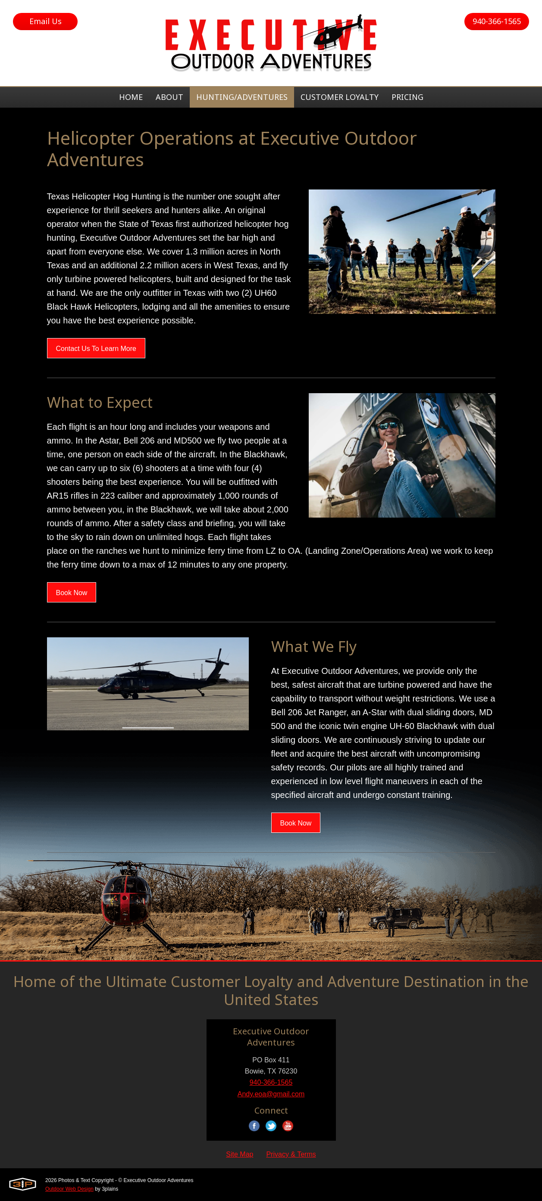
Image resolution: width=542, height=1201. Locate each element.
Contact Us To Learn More (96, 348)
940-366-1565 (497, 21)
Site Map (239, 1154)
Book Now (72, 592)
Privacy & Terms (291, 1154)
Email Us (45, 21)
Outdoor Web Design (69, 1189)
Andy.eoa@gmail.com (271, 1094)
